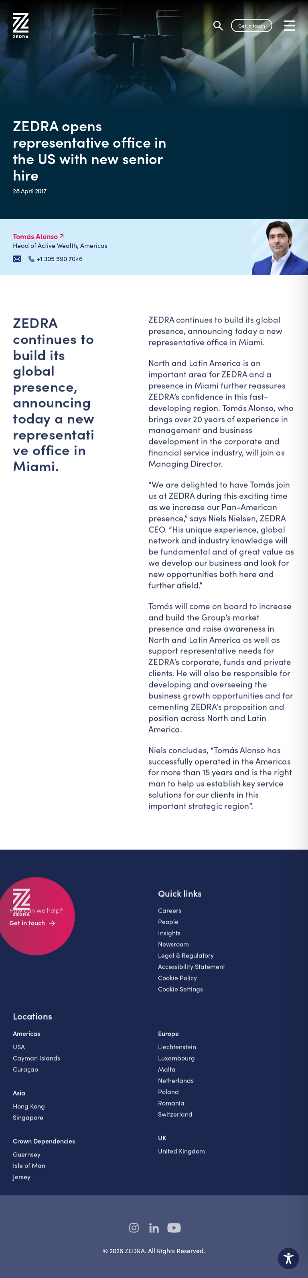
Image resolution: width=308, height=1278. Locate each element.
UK (162, 1143)
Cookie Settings (180, 994)
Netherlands (176, 1086)
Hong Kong (29, 1112)
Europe (168, 1039)
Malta (167, 1075)
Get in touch (251, 25)
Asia (19, 1098)
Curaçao (25, 1075)
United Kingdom (181, 1156)
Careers (169, 916)
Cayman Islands (36, 1063)
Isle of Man (29, 1171)
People (168, 927)
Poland (168, 1097)
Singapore (28, 1123)
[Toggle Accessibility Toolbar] (288, 1258)
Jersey (21, 1182)
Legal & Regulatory (186, 961)
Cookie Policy (177, 983)
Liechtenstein (177, 1052)
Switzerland (175, 1120)
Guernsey (27, 1160)
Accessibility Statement (191, 972)
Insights (169, 938)
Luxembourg (176, 1063)
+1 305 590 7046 (55, 258)
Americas (26, 1039)
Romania (171, 1108)
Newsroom (173, 949)
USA (19, 1052)
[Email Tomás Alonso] (17, 259)
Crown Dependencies (44, 1146)
